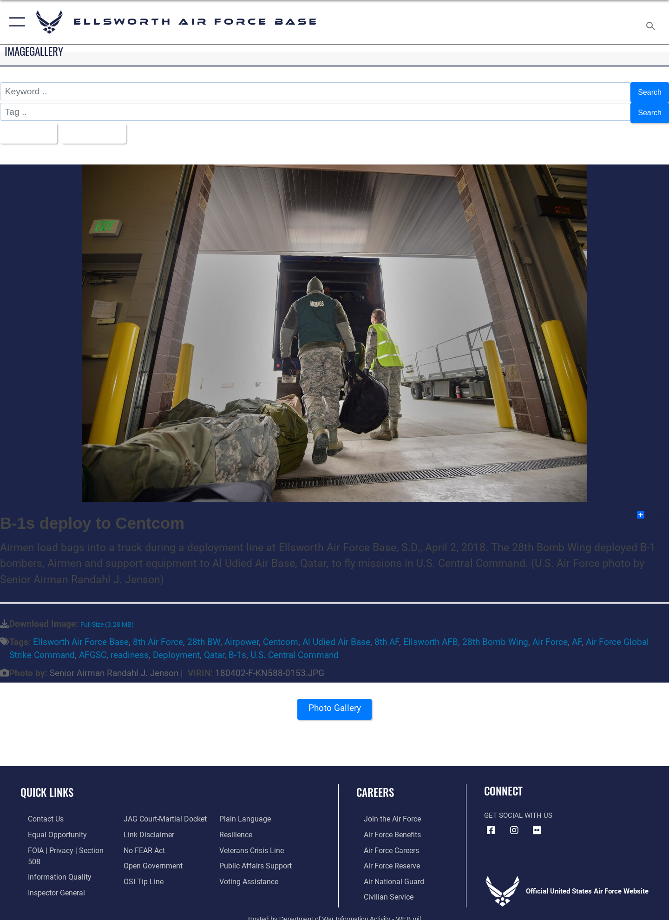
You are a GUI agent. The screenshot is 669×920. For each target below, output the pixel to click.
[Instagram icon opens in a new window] (514, 823)
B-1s (237, 647)
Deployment (176, 647)
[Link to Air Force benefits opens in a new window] (384, 826)
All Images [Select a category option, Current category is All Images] (29, 127)
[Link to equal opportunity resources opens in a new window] (48, 826)
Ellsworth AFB (430, 634)
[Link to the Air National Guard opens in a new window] (384, 872)
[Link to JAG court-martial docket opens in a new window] (161, 811)
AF (577, 634)
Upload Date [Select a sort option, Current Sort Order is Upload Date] (104, 127)
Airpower (241, 634)
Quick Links (46, 784)
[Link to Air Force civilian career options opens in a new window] (380, 887)
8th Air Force (158, 634)
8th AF (386, 634)
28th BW (203, 634)
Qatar (214, 647)
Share (652, 507)
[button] (15, 22)
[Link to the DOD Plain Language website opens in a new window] (245, 811)
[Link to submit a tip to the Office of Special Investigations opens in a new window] (139, 872)
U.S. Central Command (294, 647)
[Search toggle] (652, 22)
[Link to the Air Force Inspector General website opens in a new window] (47, 872)
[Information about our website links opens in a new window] (145, 826)
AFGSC (92, 647)
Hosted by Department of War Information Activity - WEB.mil (334, 909)
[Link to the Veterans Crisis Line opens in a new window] (253, 842)
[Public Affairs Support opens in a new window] (255, 857)
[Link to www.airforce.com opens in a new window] (384, 811)
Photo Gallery (334, 703)
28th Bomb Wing (495, 634)
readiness (130, 647)
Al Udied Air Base (336, 634)
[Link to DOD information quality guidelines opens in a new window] (50, 857)
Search (647, 91)
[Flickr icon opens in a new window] (537, 823)
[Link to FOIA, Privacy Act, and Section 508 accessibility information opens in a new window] (62, 842)
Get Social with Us (518, 808)
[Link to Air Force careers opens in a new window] (383, 842)
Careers (375, 784)
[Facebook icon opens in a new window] (491, 823)
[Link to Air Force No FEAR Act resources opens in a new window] (141, 842)
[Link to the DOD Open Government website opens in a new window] (149, 857)
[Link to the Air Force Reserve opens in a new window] (383, 857)
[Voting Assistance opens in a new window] (250, 872)
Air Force (550, 634)
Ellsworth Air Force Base (81, 634)
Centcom (280, 634)
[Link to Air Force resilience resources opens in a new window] (238, 826)
